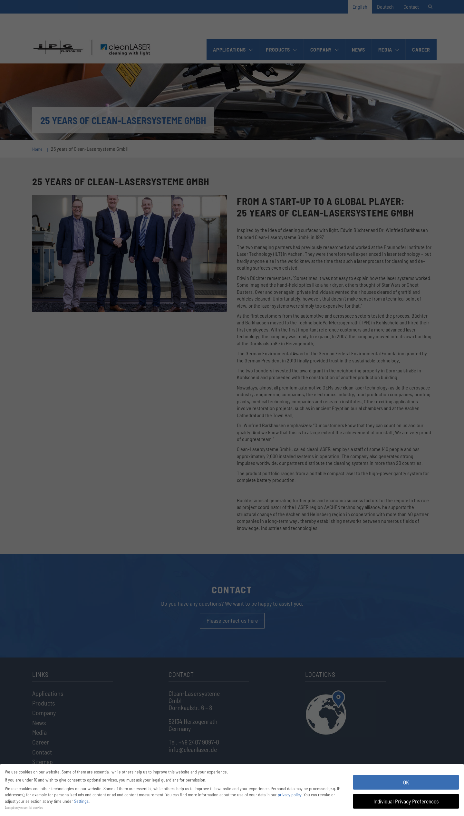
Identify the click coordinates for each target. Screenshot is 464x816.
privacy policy (290, 794)
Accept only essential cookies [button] (24, 807)
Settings (81, 801)
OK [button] (406, 782)
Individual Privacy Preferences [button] (406, 801)
